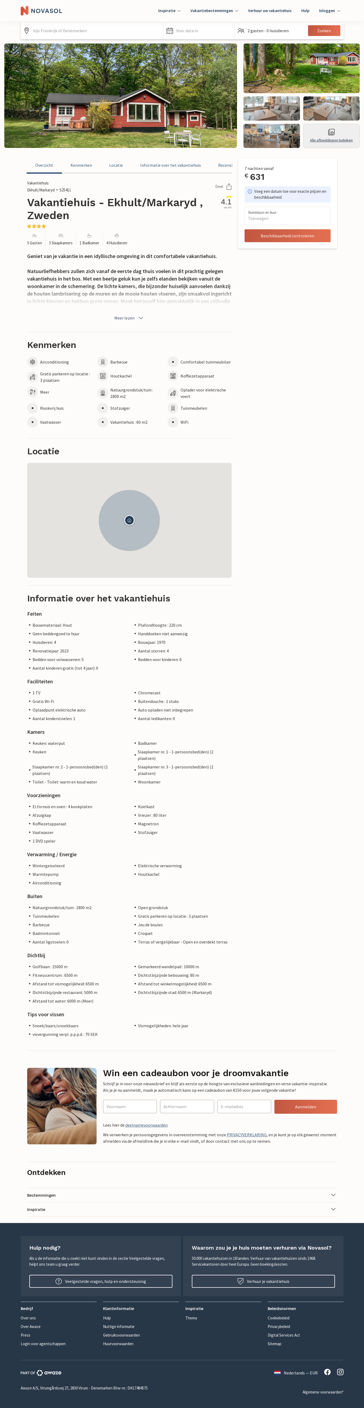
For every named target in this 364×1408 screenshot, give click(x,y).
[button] (199, 30)
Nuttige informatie (119, 1326)
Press (25, 1335)
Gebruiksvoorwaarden (121, 1335)
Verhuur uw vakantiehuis (270, 10)
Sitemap (274, 1343)
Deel (223, 186)
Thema (191, 1317)
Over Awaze (31, 1326)
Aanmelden (305, 1106)
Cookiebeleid (278, 1317)
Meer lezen (129, 318)
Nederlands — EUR (296, 1373)
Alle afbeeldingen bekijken (331, 136)
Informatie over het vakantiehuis (170, 165)
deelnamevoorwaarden (146, 1125)
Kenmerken (81, 165)
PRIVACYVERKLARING (247, 1134)
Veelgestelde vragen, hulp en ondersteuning (100, 1281)
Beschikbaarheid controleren (287, 235)
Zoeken (324, 30)
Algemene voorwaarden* (323, 1392)
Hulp (305, 10)
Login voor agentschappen (43, 1343)
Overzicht (44, 165)
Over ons (28, 1317)
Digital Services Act (284, 1335)
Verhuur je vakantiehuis (263, 1281)
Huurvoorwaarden (118, 1343)
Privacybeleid (279, 1326)
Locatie (116, 165)
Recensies (227, 165)
